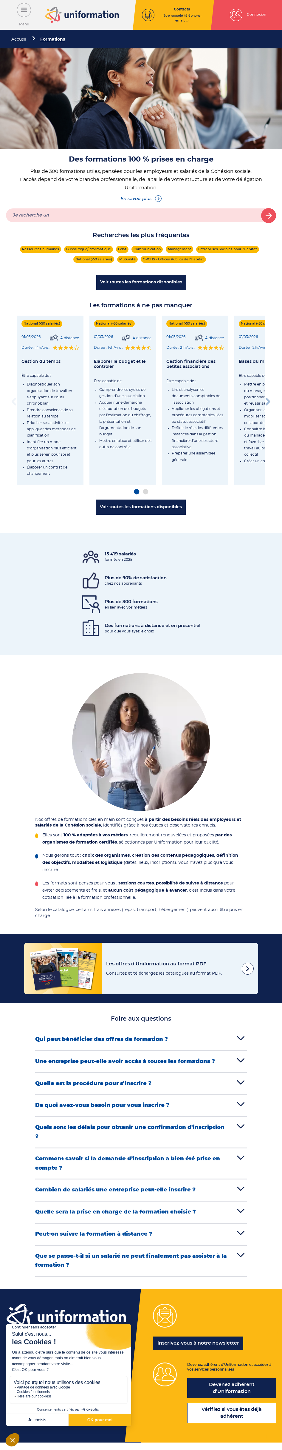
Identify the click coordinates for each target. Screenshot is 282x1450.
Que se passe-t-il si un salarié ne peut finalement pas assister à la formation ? (131, 1265)
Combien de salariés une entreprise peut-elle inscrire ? (115, 1193)
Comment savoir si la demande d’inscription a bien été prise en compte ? (127, 1166)
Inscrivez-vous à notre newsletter (198, 1347)
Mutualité (127, 259)
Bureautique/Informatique (88, 249)
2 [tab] (145, 492)
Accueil (18, 39)
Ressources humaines (40, 249)
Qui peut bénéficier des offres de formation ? (101, 1039)
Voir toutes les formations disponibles (141, 282)
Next (268, 400)
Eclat (122, 249)
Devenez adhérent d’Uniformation (232, 1395)
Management (179, 249)
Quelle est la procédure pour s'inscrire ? (93, 1084)
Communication (147, 249)
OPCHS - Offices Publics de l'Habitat (173, 259)
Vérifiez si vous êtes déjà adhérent (232, 1420)
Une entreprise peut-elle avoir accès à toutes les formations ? (125, 1062)
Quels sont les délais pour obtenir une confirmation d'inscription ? (129, 1134)
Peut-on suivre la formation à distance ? (93, 1238)
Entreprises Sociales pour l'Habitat (227, 249)
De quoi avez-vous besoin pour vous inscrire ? (102, 1107)
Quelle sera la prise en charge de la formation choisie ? (115, 1215)
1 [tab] (137, 492)
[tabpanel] (50, 400)
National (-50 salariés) (93, 259)
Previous (14, 400)
